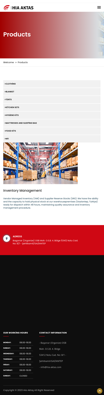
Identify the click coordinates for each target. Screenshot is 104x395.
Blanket (9, 91)
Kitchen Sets (12, 107)
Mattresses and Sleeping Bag (21, 123)
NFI (7, 138)
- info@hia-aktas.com (50, 367)
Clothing (10, 83)
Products (23, 62)
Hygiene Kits (12, 115)
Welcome (8, 62)
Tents (8, 99)
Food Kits (10, 131)
